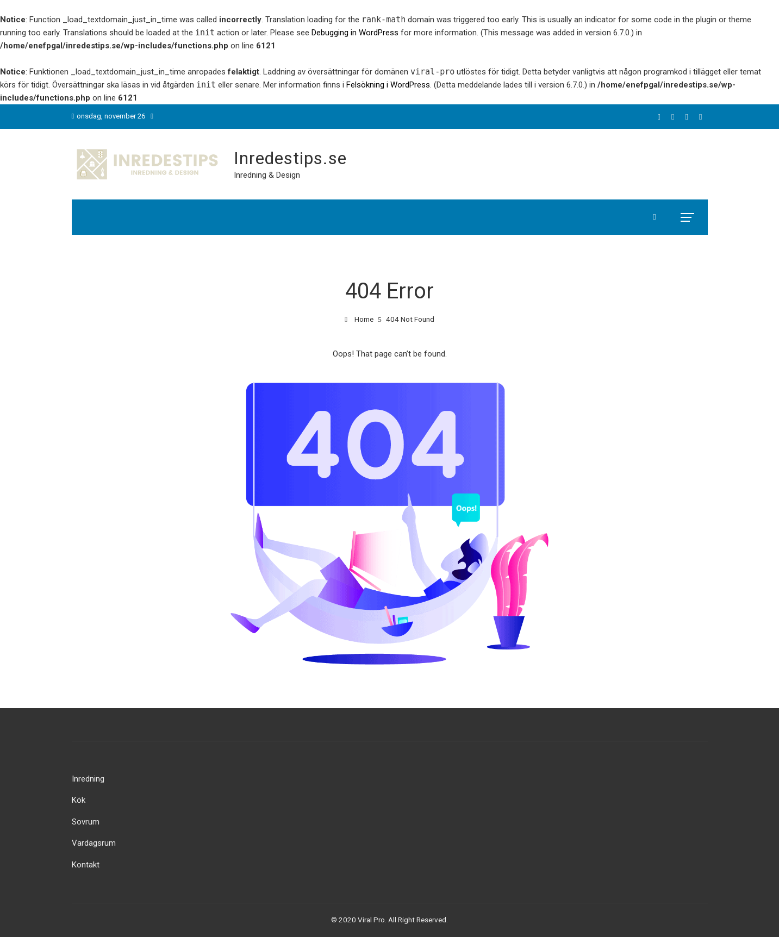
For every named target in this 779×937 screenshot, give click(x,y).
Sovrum (85, 822)
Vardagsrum (94, 843)
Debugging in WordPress (354, 33)
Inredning (88, 779)
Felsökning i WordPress (388, 85)
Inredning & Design (267, 175)
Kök (78, 800)
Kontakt (85, 865)
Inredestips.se (290, 158)
